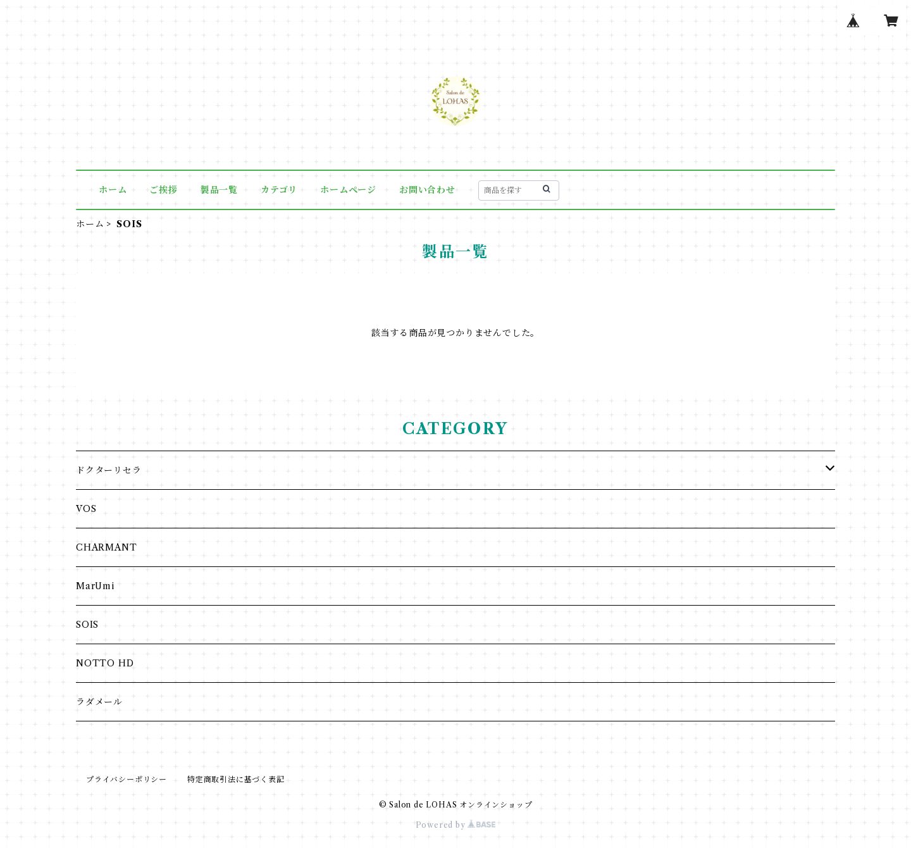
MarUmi (95, 586)
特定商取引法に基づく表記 (236, 779)
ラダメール (99, 702)
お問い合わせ (427, 190)
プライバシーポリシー (126, 779)
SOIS (87, 624)
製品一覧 (219, 190)
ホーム (113, 190)
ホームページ (348, 190)
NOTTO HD (104, 663)
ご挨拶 (163, 190)
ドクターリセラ (109, 470)
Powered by (456, 825)
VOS (86, 508)
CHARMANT (106, 547)
